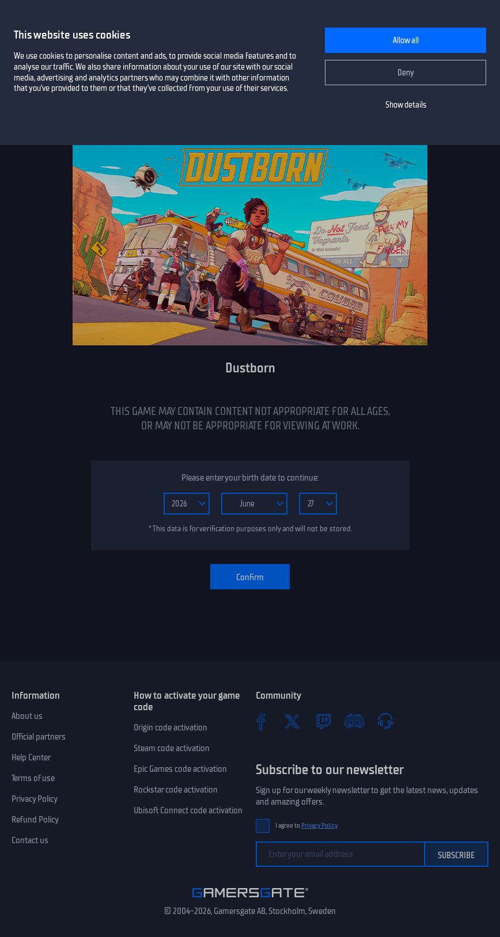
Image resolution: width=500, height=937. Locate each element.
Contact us (30, 840)
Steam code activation (172, 748)
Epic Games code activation (180, 769)
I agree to (306, 825)
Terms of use (33, 778)
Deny (405, 72)
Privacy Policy (35, 799)
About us (27, 716)
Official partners (39, 736)
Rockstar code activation (176, 789)
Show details (405, 105)
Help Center (31, 757)
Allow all (406, 40)
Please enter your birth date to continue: (250, 477)
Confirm (250, 577)
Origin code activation (170, 727)
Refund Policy (35, 819)
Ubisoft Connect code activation (188, 810)
